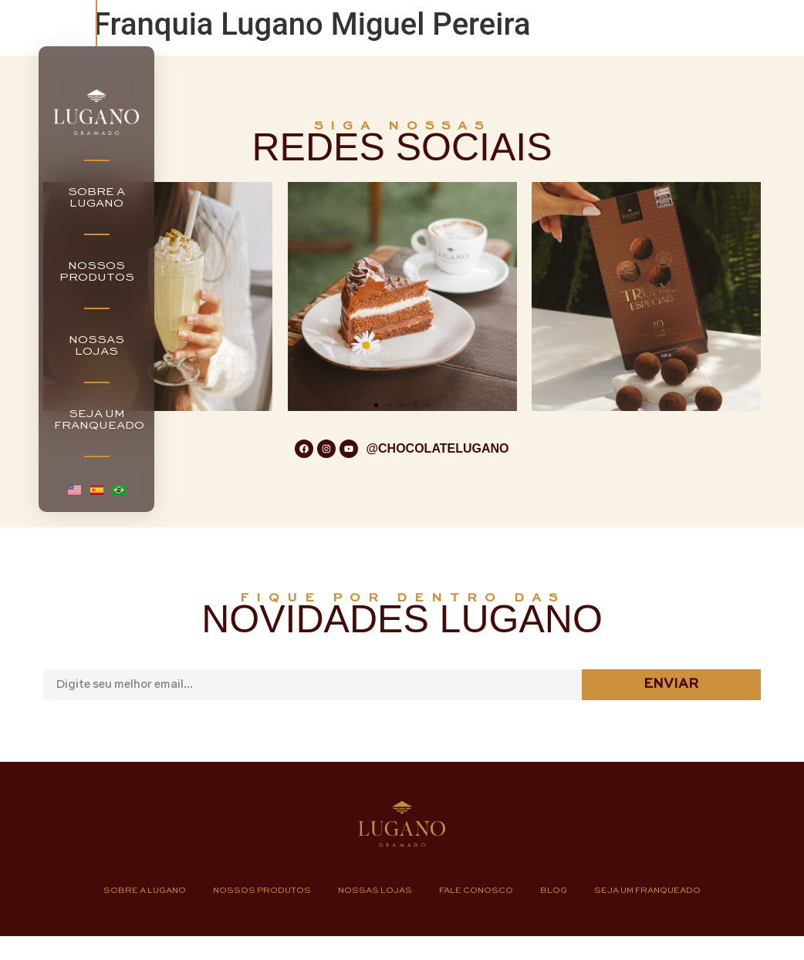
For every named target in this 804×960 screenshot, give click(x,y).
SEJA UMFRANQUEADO (99, 419)
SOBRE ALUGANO (96, 197)
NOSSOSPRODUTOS (96, 271)
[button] (376, 405)
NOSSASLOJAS (96, 345)
